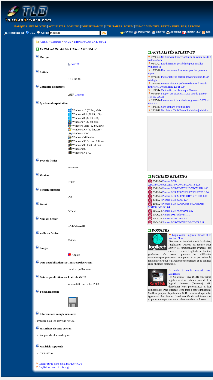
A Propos (194, 26)
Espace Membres (147, 26)
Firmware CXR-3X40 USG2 (90, 41)
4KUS (67, 41)
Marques (20, 26)
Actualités (56, 26)
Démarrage (144, 31)
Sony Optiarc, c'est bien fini (175, 106)
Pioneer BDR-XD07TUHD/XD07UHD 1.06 (185, 188)
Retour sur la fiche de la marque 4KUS (60, 363)
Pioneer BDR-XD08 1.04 (175, 199)
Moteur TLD (193, 31)
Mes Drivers (37, 26)
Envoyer (160, 31)
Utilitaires (113, 26)
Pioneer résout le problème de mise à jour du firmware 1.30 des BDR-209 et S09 (177, 85)
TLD (32, 32)
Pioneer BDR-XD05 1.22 (175, 218)
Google (45, 32)
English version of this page (54, 367)
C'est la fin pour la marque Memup (179, 90)
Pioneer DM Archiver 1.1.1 (176, 214)
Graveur (79, 94)
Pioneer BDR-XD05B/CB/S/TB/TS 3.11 (183, 222)
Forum (129, 26)
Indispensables (92, 26)
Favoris (128, 31)
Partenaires (170, 26)
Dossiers (73, 26)
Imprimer (175, 31)
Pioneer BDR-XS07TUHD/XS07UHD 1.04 (184, 195)
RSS (183, 26)
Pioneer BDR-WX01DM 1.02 (177, 210)
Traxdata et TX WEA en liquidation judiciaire (184, 110)
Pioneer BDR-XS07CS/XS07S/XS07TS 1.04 (185, 192)
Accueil (44, 41)
